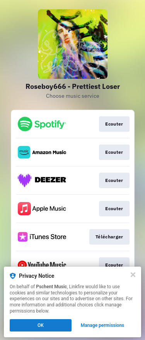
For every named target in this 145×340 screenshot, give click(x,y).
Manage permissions (103, 325)
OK (41, 325)
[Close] (133, 275)
